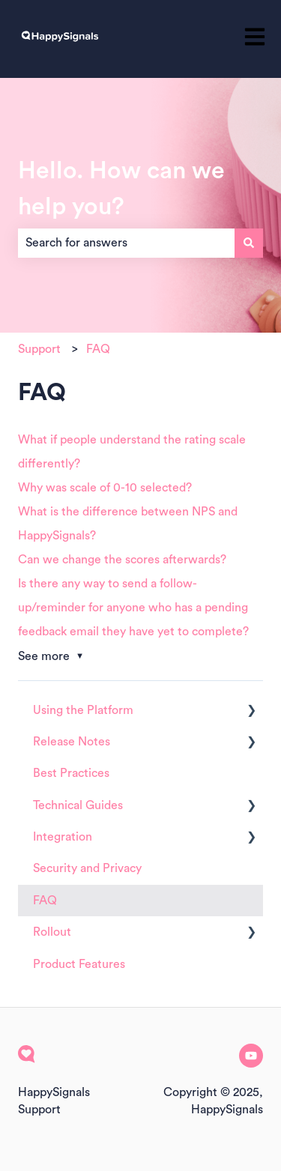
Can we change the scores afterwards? (122, 560)
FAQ (98, 349)
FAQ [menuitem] (45, 901)
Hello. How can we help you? (121, 189)
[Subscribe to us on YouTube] (251, 1056)
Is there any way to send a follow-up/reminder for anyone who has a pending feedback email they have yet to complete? (133, 608)
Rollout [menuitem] (52, 932)
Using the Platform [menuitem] (83, 710)
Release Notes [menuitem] (71, 742)
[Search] (249, 243)
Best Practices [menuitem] (71, 773)
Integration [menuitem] (62, 837)
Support (39, 349)
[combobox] (126, 243)
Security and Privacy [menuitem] (87, 868)
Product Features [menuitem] (79, 964)
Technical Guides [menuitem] (78, 805)
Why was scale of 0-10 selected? (105, 488)
